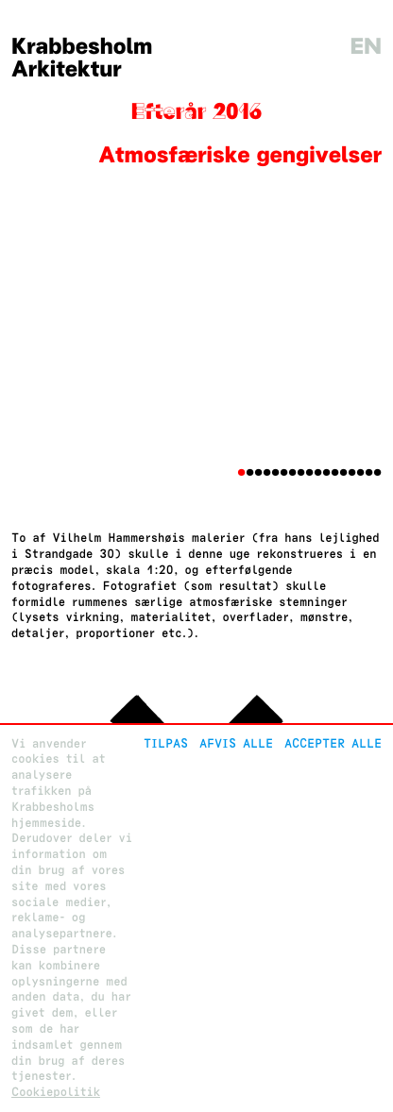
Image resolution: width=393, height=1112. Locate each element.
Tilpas (166, 743)
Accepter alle (333, 743)
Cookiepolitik (55, 1092)
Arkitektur (66, 69)
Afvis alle (236, 743)
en (366, 46)
